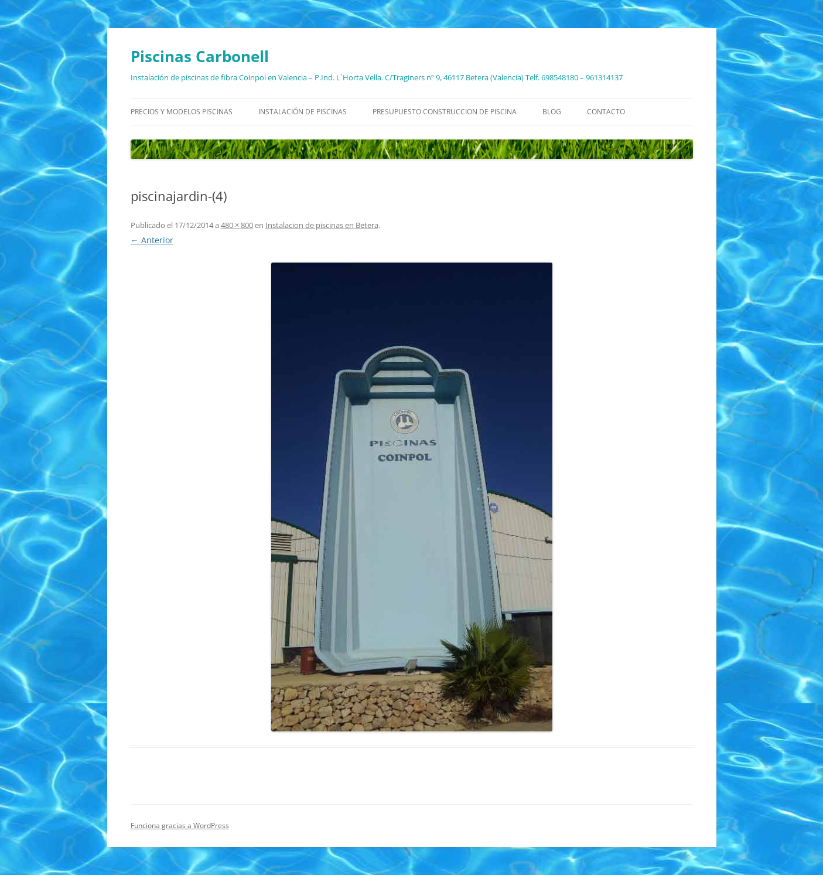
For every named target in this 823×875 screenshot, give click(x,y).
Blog (551, 112)
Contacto (606, 112)
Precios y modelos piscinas (182, 112)
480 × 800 (237, 225)
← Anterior (152, 240)
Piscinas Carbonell (200, 56)
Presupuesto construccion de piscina (445, 112)
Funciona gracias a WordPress (180, 825)
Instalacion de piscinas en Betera (321, 225)
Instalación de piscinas (302, 112)
